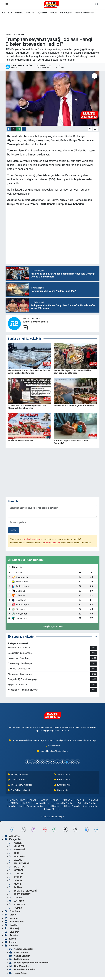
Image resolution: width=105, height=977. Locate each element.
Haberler (10, 34)
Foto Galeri (13, 911)
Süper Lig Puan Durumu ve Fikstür (29, 962)
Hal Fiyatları (66, 12)
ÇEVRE (15, 884)
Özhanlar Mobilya (90, 806)
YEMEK (15, 907)
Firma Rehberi (14, 921)
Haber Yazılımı (47, 816)
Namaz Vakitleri (17, 779)
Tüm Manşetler (62, 785)
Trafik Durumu (62, 779)
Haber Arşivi (61, 790)
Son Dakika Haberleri (19, 790)
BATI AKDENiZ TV (52, 543)
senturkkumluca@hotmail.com (54, 751)
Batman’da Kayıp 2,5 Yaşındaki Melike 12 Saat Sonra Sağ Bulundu (74, 371)
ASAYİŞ (30, 12)
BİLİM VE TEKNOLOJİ (23, 890)
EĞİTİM (15, 877)
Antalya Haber (14, 806)
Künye (10, 938)
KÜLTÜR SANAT (20, 894)
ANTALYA (7, 12)
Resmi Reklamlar (84, 12)
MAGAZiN (66, 800)
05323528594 (54, 745)
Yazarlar (11, 918)
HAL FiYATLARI (19, 863)
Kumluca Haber (40, 803)
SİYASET (16, 870)
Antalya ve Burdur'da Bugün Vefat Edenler (74, 405)
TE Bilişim (59, 816)
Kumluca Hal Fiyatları (61, 803)
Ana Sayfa (12, 836)
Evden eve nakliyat (34, 806)
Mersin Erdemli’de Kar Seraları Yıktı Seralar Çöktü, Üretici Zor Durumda (29, 371)
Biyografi (12, 932)
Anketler (12, 935)
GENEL (19, 12)
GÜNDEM (42, 12)
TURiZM (13, 803)
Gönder (13, 530)
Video (10, 914)
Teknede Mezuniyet (52, 809)
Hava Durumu (62, 774)
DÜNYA (25, 803)
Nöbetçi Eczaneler (18, 774)
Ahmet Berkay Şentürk (35, 321)
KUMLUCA (17, 904)
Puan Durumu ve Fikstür (20, 785)
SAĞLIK (79, 800)
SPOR (53, 12)
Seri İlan (11, 925)
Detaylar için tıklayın (52, 626)
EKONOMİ (91, 800)
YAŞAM (15, 897)
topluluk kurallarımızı (33, 539)
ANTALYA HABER (15, 800)
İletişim (11, 942)
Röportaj (12, 928)
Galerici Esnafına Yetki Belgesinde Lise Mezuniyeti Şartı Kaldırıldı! (27, 406)
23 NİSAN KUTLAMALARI (20, 440)
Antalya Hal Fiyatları (85, 803)
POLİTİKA (16, 866)
